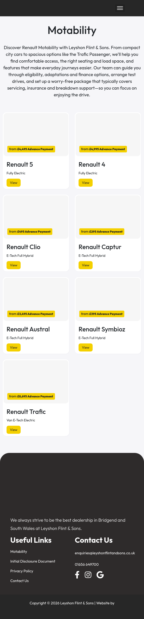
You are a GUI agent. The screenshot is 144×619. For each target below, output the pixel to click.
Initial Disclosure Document (32, 561)
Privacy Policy (21, 571)
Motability (18, 551)
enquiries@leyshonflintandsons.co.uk (105, 553)
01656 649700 (87, 564)
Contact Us (19, 580)
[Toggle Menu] (120, 8)
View (13, 183)
